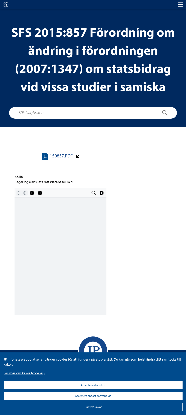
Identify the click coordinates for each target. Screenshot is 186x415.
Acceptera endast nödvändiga (93, 396)
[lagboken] (5, 4)
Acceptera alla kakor (93, 385)
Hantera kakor (93, 407)
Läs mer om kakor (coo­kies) (24, 373)
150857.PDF (62, 156)
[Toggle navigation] (180, 4)
